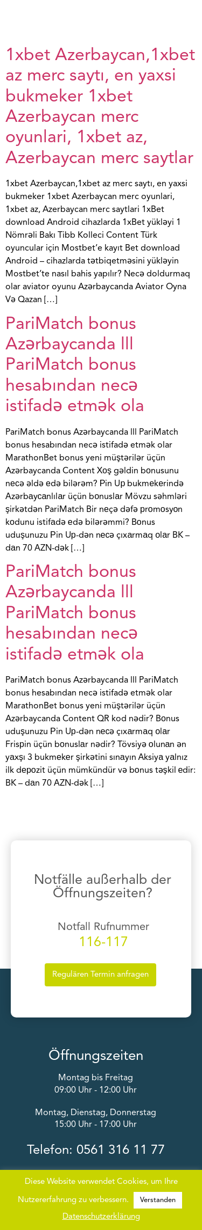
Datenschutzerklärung (101, 1217)
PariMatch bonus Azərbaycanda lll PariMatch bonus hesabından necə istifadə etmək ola (74, 366)
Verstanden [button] (158, 1200)
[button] (195, 17)
